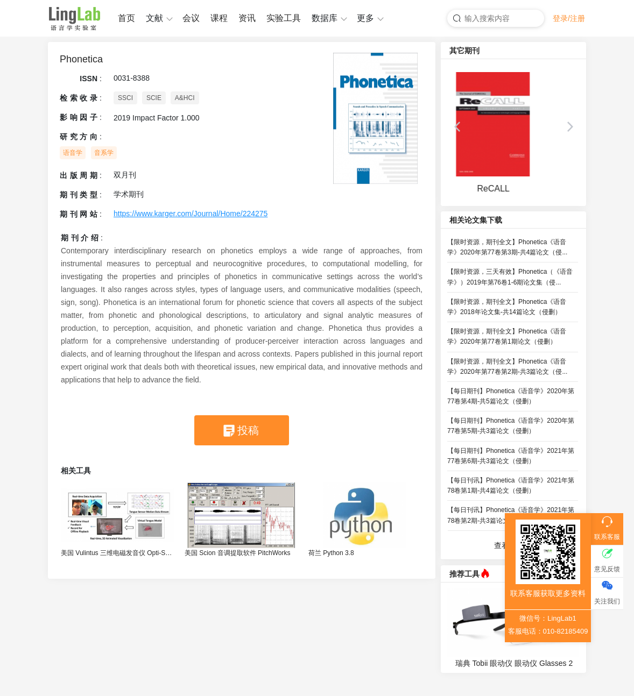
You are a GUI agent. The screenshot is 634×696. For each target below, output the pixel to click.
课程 (219, 18)
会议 (191, 18)
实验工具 (283, 18)
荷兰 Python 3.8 (331, 553)
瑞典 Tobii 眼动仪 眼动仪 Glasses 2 (514, 663)
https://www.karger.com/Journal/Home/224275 (190, 213)
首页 (126, 18)
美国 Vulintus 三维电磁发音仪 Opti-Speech (117, 553)
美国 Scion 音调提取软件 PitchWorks (237, 553)
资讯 (247, 18)
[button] (457, 126)
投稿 (248, 430)
